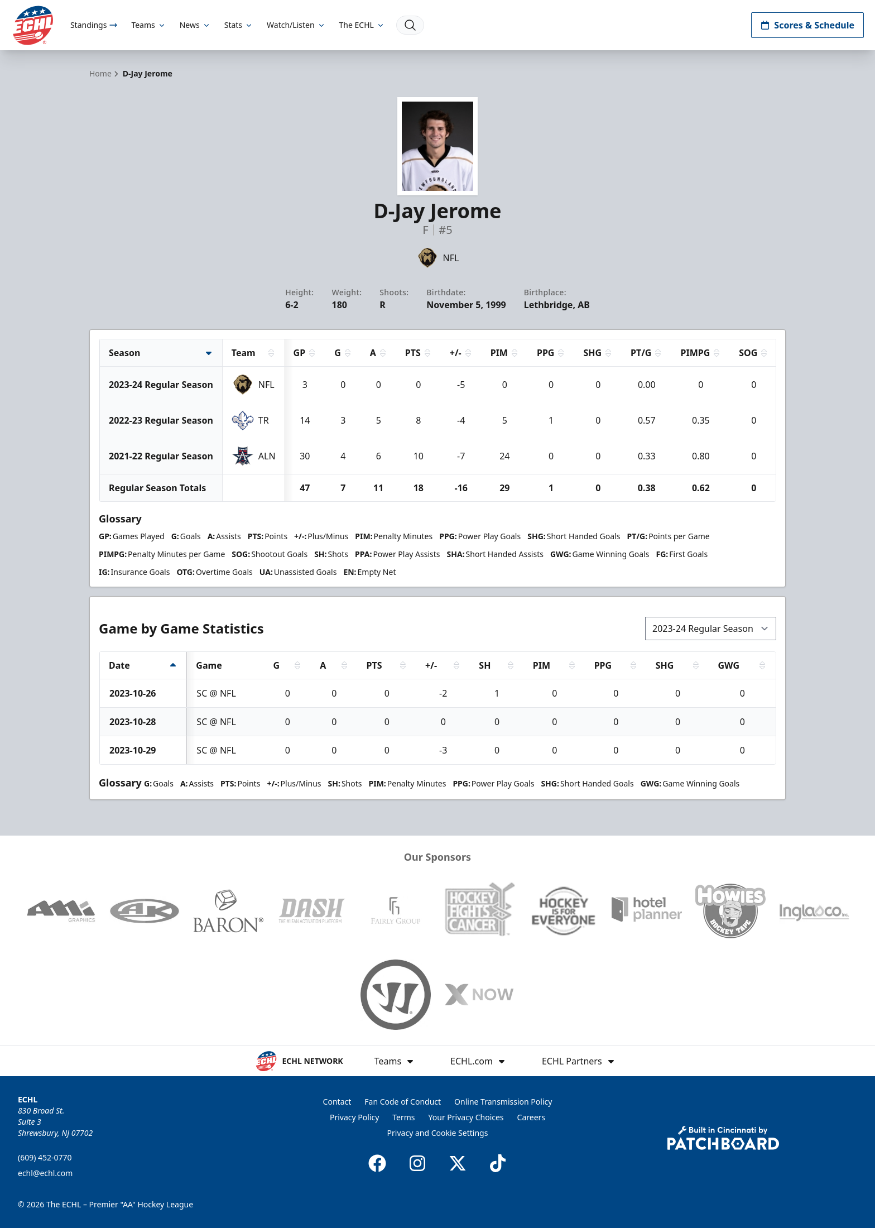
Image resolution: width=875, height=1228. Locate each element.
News (195, 25)
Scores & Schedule (807, 25)
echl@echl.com (45, 1173)
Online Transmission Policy (503, 1101)
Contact (337, 1101)
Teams (148, 25)
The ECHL (362, 25)
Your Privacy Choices (466, 1117)
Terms (403, 1117)
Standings (94, 25)
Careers (531, 1117)
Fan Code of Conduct (402, 1101)
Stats (238, 25)
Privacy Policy (354, 1117)
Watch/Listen (296, 25)
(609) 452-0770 (45, 1157)
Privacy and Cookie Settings (437, 1133)
